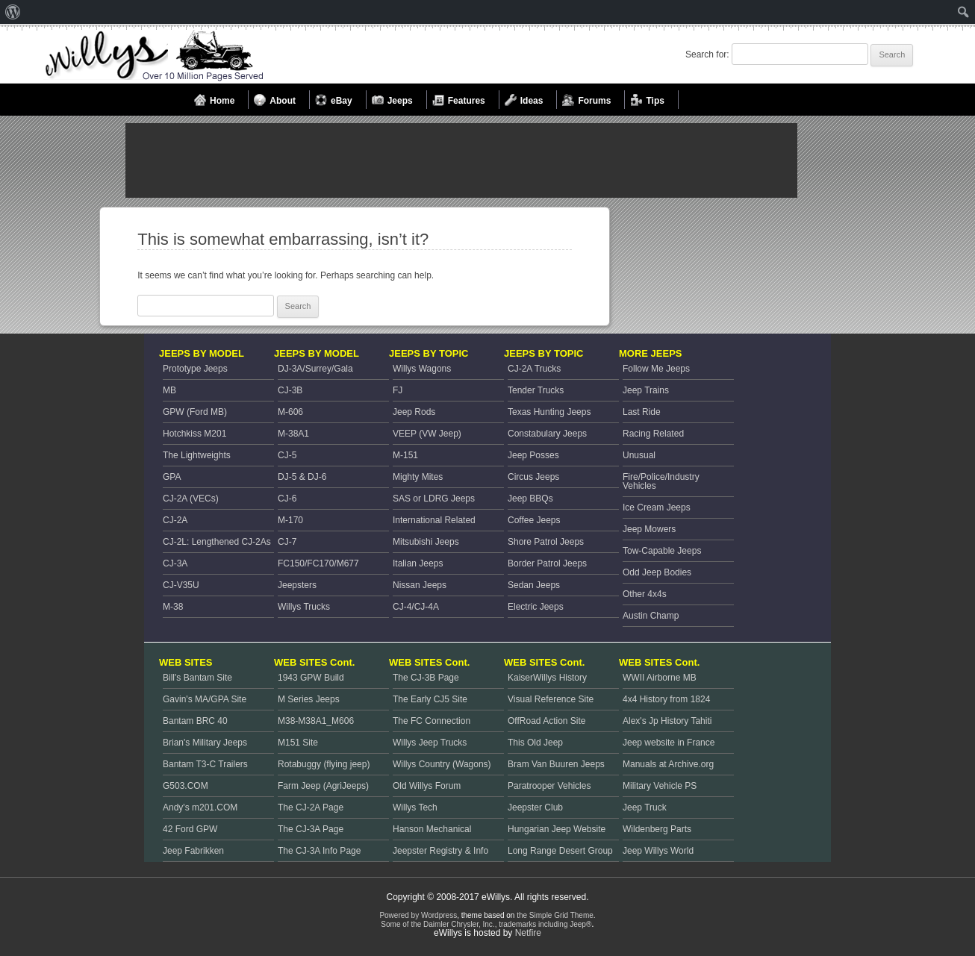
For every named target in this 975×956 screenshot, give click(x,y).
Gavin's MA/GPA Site (204, 699)
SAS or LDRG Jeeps (434, 498)
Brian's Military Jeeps (205, 742)
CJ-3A (175, 563)
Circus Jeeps (533, 477)
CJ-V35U (181, 585)
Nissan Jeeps (419, 585)
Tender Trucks (536, 390)
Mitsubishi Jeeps (426, 542)
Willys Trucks (304, 607)
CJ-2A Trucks (534, 368)
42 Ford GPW (190, 829)
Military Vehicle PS (660, 786)
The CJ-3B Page (426, 677)
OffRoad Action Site (547, 721)
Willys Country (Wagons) (442, 764)
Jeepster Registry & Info (440, 851)
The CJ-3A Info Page (319, 851)
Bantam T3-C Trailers (205, 764)
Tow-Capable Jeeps (662, 551)
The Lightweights (197, 455)
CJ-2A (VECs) (191, 498)
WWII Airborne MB (660, 677)
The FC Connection (431, 721)
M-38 (173, 607)
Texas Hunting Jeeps (549, 412)
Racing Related (653, 433)
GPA (172, 477)
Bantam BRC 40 (195, 721)
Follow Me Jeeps (656, 368)
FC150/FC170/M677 (318, 563)
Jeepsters (297, 585)
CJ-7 (287, 542)
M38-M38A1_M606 (316, 721)
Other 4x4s (645, 594)
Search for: (707, 54)
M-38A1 (293, 433)
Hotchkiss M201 (194, 433)
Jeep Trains (646, 390)
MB (169, 390)
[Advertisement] (461, 160)
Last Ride (642, 412)
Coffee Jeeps (534, 520)
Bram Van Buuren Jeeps (556, 764)
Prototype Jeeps (195, 368)
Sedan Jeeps (534, 585)
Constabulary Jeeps (547, 433)
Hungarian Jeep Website (556, 829)
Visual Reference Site (551, 699)
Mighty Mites (418, 477)
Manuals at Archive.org (668, 764)
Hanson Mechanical (432, 829)
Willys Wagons (422, 368)
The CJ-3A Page (310, 829)
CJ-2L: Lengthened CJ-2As (217, 542)
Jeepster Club (535, 807)
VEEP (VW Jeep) (427, 433)
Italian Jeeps (418, 563)
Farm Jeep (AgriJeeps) (323, 786)
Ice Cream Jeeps (657, 507)
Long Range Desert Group (560, 851)
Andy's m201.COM (200, 807)
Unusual (639, 455)
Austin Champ (651, 615)
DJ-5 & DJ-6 (302, 477)
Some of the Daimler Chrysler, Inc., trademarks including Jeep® (486, 924)
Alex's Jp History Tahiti (667, 721)
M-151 (405, 455)
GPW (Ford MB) (195, 412)
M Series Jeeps (309, 699)
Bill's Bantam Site (197, 677)
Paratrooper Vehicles (549, 786)
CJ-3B (290, 390)
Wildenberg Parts (657, 829)
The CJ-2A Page (310, 807)
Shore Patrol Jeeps (546, 542)
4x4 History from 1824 (666, 699)
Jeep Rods (414, 412)
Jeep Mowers (649, 529)
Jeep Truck (645, 807)
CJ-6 (287, 498)
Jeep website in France (668, 742)
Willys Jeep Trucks (430, 742)
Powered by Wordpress (418, 915)
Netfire (528, 933)
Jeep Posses (533, 455)
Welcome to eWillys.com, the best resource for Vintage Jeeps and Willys (154, 56)
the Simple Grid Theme (555, 915)
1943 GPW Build (311, 677)
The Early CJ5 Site (430, 699)
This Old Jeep (535, 742)
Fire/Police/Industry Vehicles (661, 481)
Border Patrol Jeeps (547, 563)
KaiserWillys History (547, 677)
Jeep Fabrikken (193, 851)
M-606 (290, 412)
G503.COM (185, 786)
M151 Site (298, 742)
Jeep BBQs (530, 498)
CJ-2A (175, 520)
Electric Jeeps (536, 607)
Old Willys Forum (427, 786)
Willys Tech (415, 807)
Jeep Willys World (658, 851)
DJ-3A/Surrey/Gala (315, 368)
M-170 (290, 520)
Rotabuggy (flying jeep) (324, 764)
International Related (434, 520)
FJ (397, 390)
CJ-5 (287, 455)
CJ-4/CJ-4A (416, 607)
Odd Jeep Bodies (657, 572)
